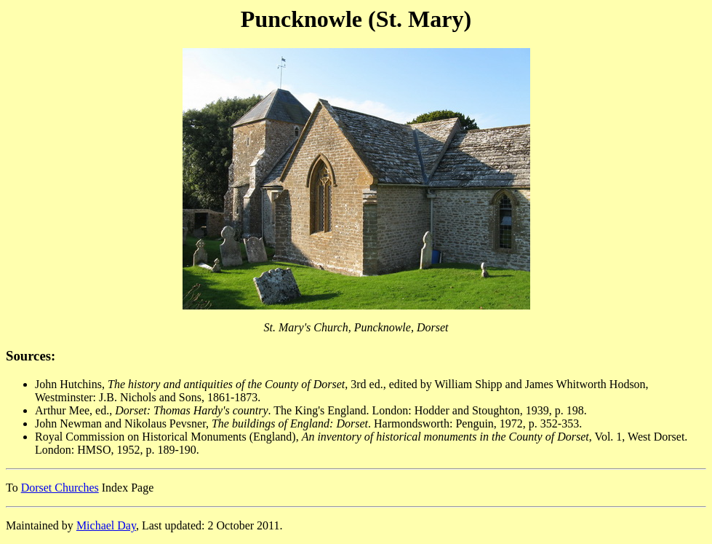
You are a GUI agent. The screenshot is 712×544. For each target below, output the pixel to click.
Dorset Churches (60, 487)
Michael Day (106, 525)
